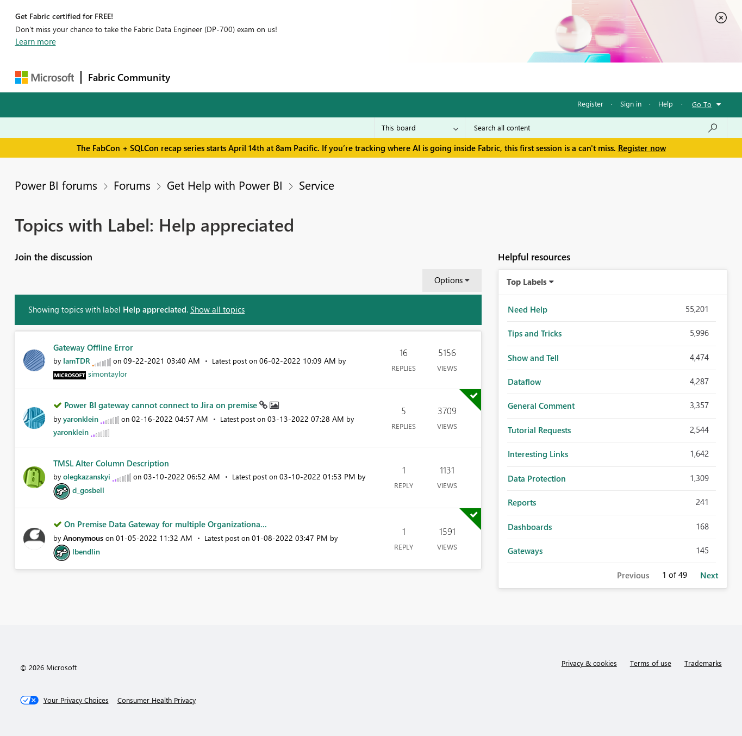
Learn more (35, 41)
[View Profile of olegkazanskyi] (86, 476)
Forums (195, 77)
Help (665, 103)
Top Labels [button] (527, 281)
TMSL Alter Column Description (111, 463)
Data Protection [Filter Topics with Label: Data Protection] (537, 478)
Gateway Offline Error (93, 347)
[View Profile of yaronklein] (80, 418)
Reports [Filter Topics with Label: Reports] (522, 502)
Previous (633, 575)
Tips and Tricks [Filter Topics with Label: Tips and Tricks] (535, 333)
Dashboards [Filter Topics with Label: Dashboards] (530, 526)
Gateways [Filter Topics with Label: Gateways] (525, 550)
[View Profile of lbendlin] (86, 551)
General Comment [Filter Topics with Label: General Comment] (541, 405)
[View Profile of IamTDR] (76, 360)
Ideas (287, 77)
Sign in (630, 103)
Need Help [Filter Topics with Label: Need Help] (527, 309)
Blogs (384, 77)
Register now (642, 147)
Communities (335, 77)
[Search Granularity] (420, 127)
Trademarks (703, 663)
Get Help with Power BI (225, 184)
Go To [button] (702, 104)
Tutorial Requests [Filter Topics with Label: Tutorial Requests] (539, 430)
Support (472, 77)
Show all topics (217, 309)
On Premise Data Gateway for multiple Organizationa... (165, 524)
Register (590, 103)
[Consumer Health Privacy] (156, 700)
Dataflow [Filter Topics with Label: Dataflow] (524, 381)
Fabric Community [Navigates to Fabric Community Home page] (129, 77)
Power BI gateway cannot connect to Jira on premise (161, 405)
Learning (426, 77)
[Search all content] (596, 127)
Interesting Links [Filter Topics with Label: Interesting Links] (538, 453)
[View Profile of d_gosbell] (88, 490)
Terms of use (650, 663)
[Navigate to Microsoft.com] (44, 77)
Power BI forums (56, 184)
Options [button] (448, 280)
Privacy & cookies (589, 663)
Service (316, 184)
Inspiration (242, 77)
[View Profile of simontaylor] (107, 373)
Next (709, 575)
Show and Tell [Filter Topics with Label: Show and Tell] (533, 357)
